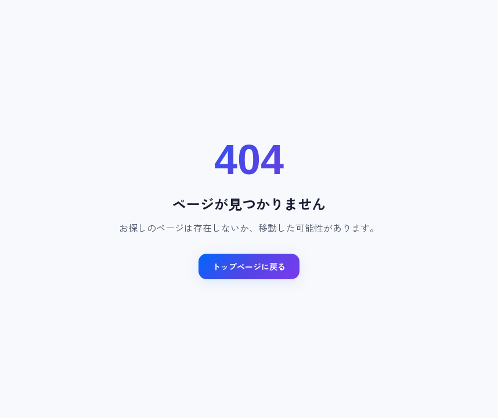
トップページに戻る (249, 266)
